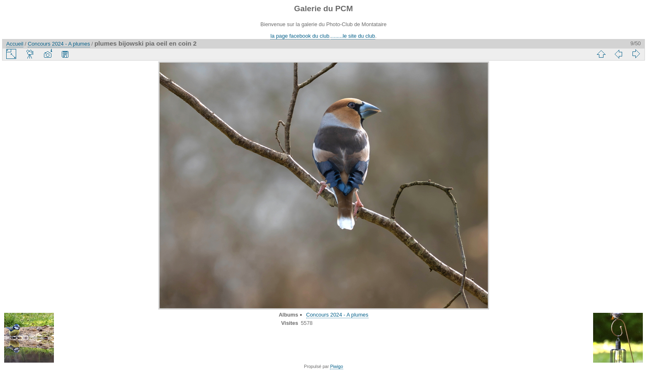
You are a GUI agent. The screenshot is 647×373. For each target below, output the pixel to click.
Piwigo (336, 366)
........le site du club (353, 36)
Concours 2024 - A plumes (59, 44)
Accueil (14, 44)
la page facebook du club (299, 36)
